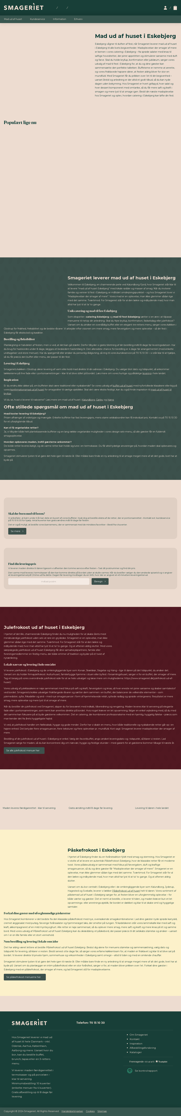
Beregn (98, 581)
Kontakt (134, 1039)
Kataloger (136, 1052)
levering (146, 373)
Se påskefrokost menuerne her (23, 977)
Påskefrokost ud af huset (126, 890)
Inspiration (136, 1043)
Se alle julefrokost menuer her (22, 750)
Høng (110, 399)
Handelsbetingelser (72, 1111)
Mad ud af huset (13, 19)
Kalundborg (88, 399)
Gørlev (99, 399)
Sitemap (102, 1111)
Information (59, 19)
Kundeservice (37, 19)
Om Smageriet (139, 1034)
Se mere (15, 531)
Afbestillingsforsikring (143, 1047)
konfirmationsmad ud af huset (27, 389)
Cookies (90, 1111)
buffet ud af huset (123, 385)
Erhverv (78, 19)
